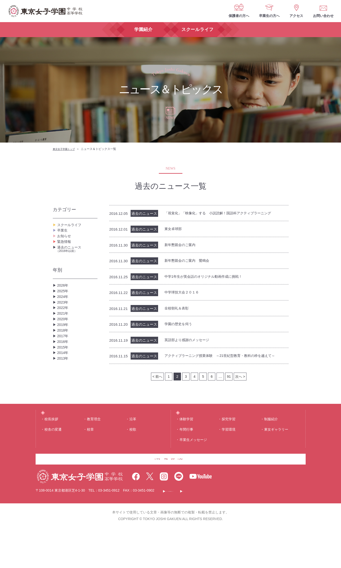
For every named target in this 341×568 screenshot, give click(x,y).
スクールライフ (71, 226)
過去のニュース (76, 259)
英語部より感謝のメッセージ (190, 343)
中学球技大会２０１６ (184, 294)
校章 (90, 461)
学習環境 (228, 461)
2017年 (63, 368)
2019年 (63, 353)
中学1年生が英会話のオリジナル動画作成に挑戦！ (208, 278)
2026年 (63, 298)
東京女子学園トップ (66, 149)
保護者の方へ (239, 16)
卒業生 (63, 234)
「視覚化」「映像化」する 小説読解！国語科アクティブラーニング (225, 213)
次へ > (240, 386)
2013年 (63, 400)
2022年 (63, 329)
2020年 (63, 345)
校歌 (132, 461)
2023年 (63, 321)
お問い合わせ (323, 16)
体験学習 (186, 450)
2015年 (63, 384)
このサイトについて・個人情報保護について (201, 531)
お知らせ (65, 242)
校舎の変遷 (53, 461)
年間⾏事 (186, 461)
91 (229, 386)
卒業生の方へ (269, 16)
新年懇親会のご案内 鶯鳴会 (190, 262)
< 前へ (157, 386)
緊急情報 (65, 250)
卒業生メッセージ (193, 471)
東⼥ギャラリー (276, 461)
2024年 (63, 313)
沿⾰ (132, 450)
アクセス (296, 16)
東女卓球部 (174, 229)
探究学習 (228, 450)
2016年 (63, 376)
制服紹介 (271, 450)
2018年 (63, 361)
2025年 (63, 306)
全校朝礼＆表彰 (178, 310)
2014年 (63, 392)
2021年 (63, 337)
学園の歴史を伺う (180, 327)
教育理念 (94, 450)
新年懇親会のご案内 (182, 246)
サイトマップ (257, 531)
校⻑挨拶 (51, 450)
